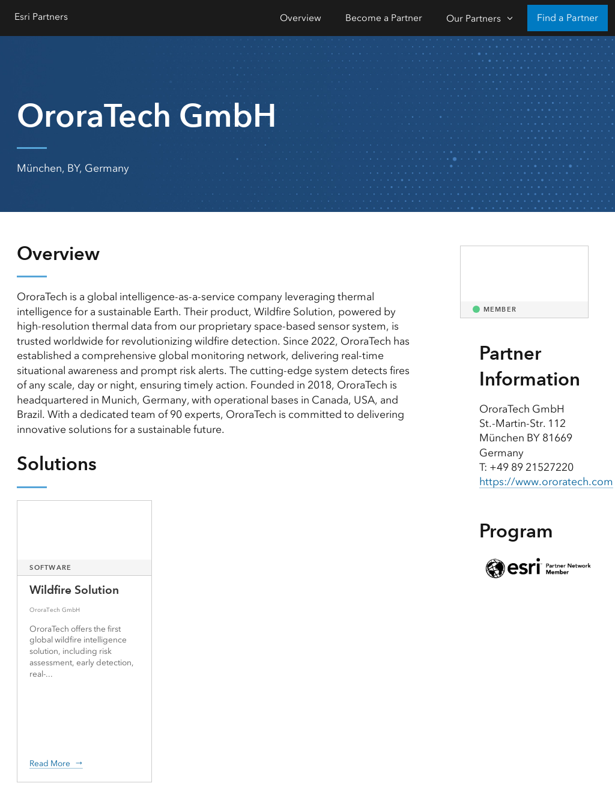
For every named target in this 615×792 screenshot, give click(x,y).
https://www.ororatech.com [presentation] (546, 481)
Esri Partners (41, 16)
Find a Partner (567, 17)
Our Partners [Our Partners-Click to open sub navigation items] (473, 18)
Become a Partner (383, 17)
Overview (300, 17)
